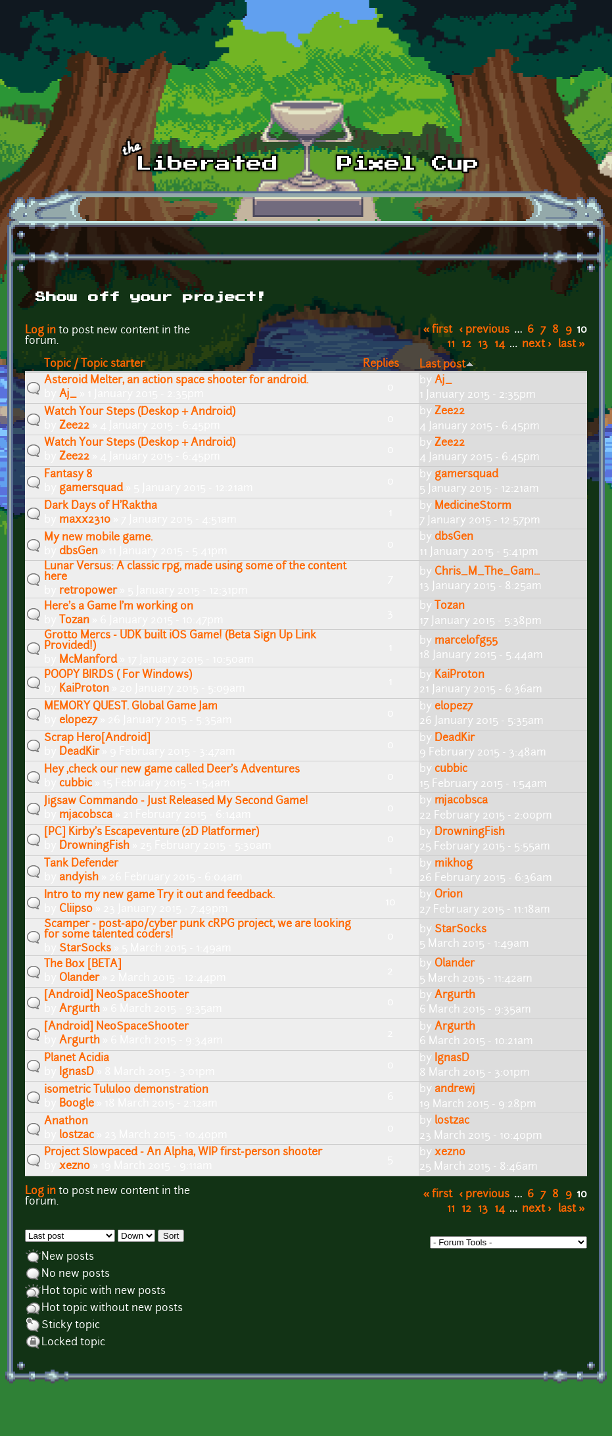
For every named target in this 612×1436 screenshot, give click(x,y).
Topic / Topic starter (94, 364)
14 (499, 344)
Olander (79, 978)
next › (537, 344)
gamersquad (91, 488)
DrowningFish (94, 846)
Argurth (79, 1009)
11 (451, 344)
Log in (40, 330)
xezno (74, 1166)
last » (571, 344)
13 (483, 344)
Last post (446, 365)
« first (438, 330)
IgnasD (76, 1072)
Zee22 (74, 426)
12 (466, 344)
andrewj (455, 1089)
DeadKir (79, 752)
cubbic (75, 783)
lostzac (76, 1135)
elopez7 (78, 720)
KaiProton (84, 689)
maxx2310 (84, 520)
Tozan (74, 620)
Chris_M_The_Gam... (487, 572)
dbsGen (78, 551)
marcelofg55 (466, 641)
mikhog (454, 864)
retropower (88, 591)
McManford (88, 660)
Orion (449, 895)
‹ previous (484, 330)
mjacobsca (85, 815)
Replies (381, 364)
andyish (79, 878)
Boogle (76, 1104)
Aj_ (68, 394)
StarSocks (85, 949)
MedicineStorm (473, 506)
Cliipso (76, 909)
